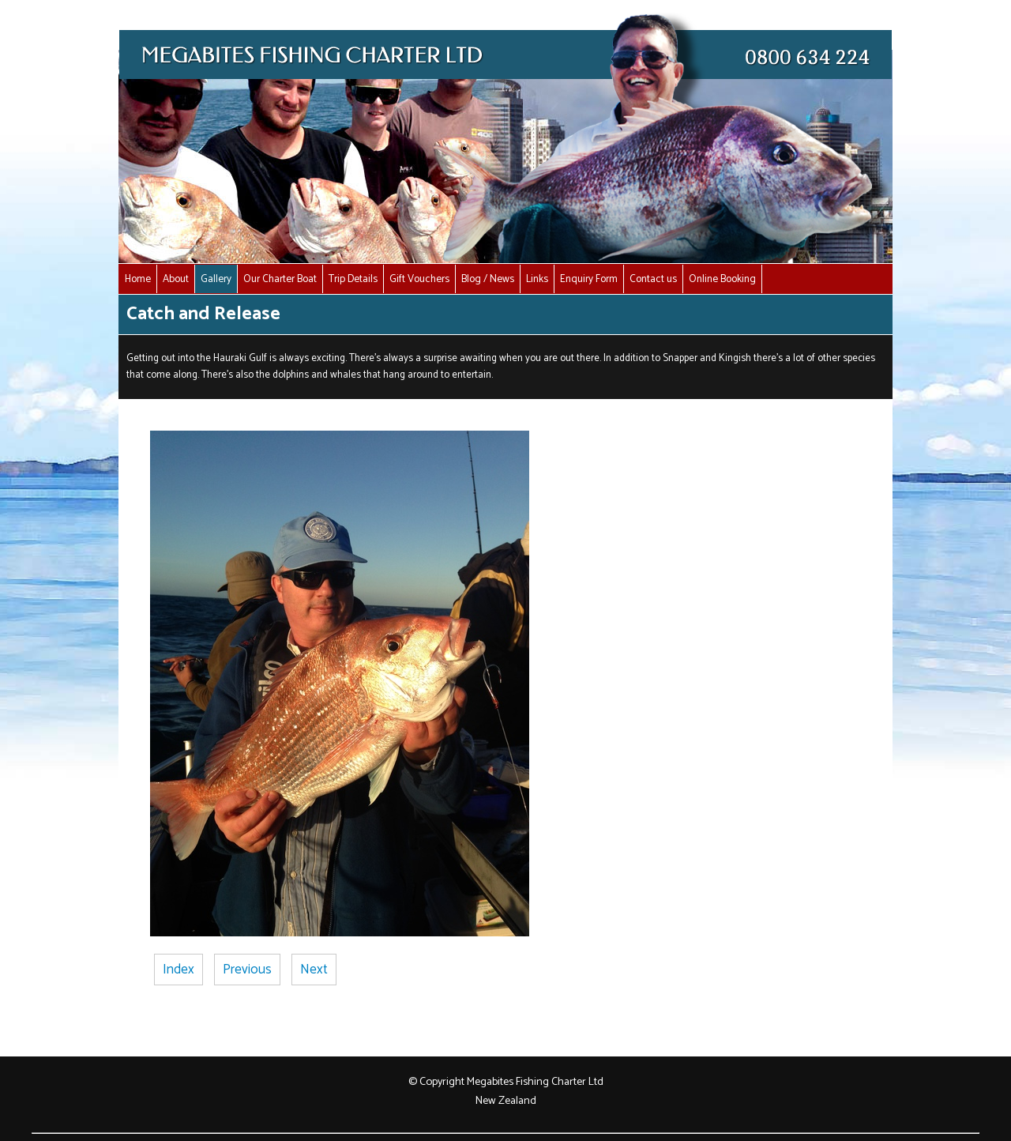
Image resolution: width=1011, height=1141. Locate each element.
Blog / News (487, 279)
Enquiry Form (589, 279)
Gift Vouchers (419, 279)
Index (178, 969)
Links (537, 279)
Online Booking (722, 279)
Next (314, 969)
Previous (247, 969)
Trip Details (353, 279)
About (176, 279)
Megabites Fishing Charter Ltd (535, 1081)
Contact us (653, 279)
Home (138, 279)
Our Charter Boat (280, 279)
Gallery (216, 279)
